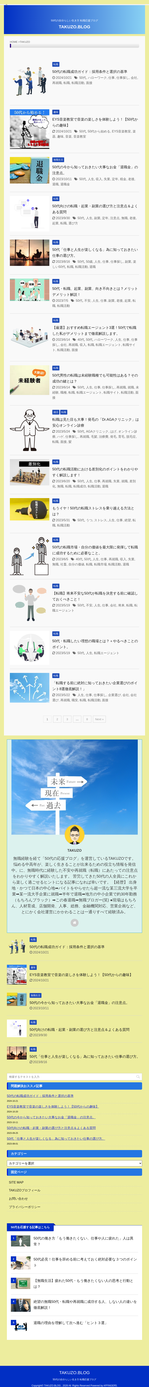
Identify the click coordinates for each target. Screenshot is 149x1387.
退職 (55, 184)
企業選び (114, 695)
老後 (131, 179)
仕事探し (122, 77)
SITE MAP (16, 1182)
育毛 (121, 436)
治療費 (103, 436)
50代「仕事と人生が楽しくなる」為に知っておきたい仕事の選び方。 (85, 1057)
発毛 (113, 436)
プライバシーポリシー (24, 1207)
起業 (55, 223)
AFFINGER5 (110, 1385)
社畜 (63, 564)
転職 (67, 83)
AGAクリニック (97, 431)
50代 (82, 77)
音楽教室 (79, 136)
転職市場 (100, 564)
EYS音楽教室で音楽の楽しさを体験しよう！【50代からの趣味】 (81, 975)
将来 (121, 605)
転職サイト (111, 392)
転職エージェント (108, 344)
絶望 (128, 520)
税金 (123, 179)
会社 (134, 77)
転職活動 (78, 83)
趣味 (60, 136)
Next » (99, 719)
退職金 (65, 184)
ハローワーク (97, 77)
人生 (91, 179)
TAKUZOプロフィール (24, 1190)
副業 (97, 218)
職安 (75, 700)
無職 (124, 218)
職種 (63, 392)
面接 (89, 83)
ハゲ (60, 436)
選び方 (73, 223)
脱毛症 (131, 436)
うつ (89, 520)
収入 (99, 179)
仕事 (111, 77)
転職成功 (79, 486)
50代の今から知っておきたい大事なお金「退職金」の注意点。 (79, 1003)
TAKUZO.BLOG (74, 26)
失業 (107, 179)
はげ (113, 431)
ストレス (100, 520)
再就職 (57, 83)
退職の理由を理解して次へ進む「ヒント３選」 (71, 1323)
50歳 (89, 261)
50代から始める (99, 131)
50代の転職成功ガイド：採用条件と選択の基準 (89, 72)
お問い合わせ (18, 1198)
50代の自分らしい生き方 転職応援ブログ (74, 1379)
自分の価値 (76, 564)
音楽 (68, 136)
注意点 (115, 218)
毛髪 (94, 436)
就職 (131, 387)
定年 (115, 179)
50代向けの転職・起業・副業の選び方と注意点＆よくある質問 (79, 1030)
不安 (87, 300)
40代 (81, 339)
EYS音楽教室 (121, 131)
